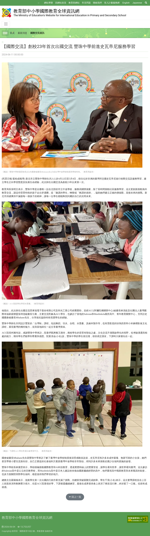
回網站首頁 (60, 2)
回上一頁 (75, 497)
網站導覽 (48, 2)
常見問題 (86, 2)
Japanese (137, 2)
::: (38, 2)
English (126, 2)
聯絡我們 (97, 2)
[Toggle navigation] (6, 24)
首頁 (12, 33)
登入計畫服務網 (112, 2)
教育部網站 (74, 2)
